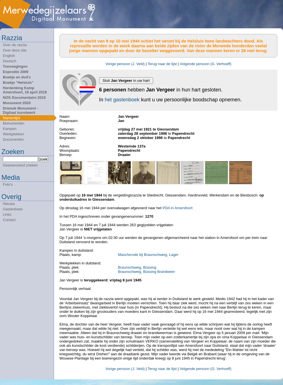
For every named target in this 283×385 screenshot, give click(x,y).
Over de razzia (15, 45)
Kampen (9, 129)
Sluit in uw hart (126, 80)
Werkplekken (13, 134)
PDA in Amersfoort (177, 208)
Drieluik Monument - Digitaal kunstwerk (20, 110)
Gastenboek (13, 209)
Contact (9, 220)
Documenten (13, 139)
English (9, 56)
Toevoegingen (15, 66)
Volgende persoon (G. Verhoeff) (205, 64)
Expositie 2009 (15, 72)
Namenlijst (11, 118)
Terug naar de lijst (162, 64)
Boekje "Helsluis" (18, 82)
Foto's (8, 184)
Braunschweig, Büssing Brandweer (146, 272)
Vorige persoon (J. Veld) (125, 64)
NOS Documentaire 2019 (24, 97)
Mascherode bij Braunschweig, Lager (148, 255)
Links (7, 214)
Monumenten (13, 123)
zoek (44, 159)
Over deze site (15, 50)
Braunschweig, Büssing (137, 267)
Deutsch (9, 61)
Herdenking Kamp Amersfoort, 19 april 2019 (25, 90)
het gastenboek (122, 99)
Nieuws (9, 204)
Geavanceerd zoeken (20, 165)
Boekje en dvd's (17, 77)
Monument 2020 (17, 103)
